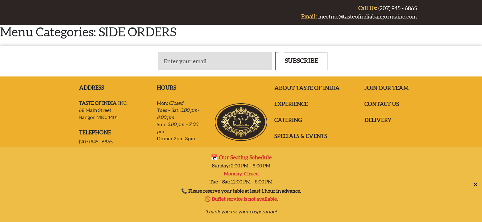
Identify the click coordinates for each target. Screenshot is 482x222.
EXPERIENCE (291, 104)
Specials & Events (300, 136)
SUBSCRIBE (301, 60)
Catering (288, 120)
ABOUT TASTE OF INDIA (307, 88)
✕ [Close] (475, 181)
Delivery (378, 120)
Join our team (386, 88)
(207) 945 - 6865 (387, 8)
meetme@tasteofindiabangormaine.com (359, 16)
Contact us (381, 104)
